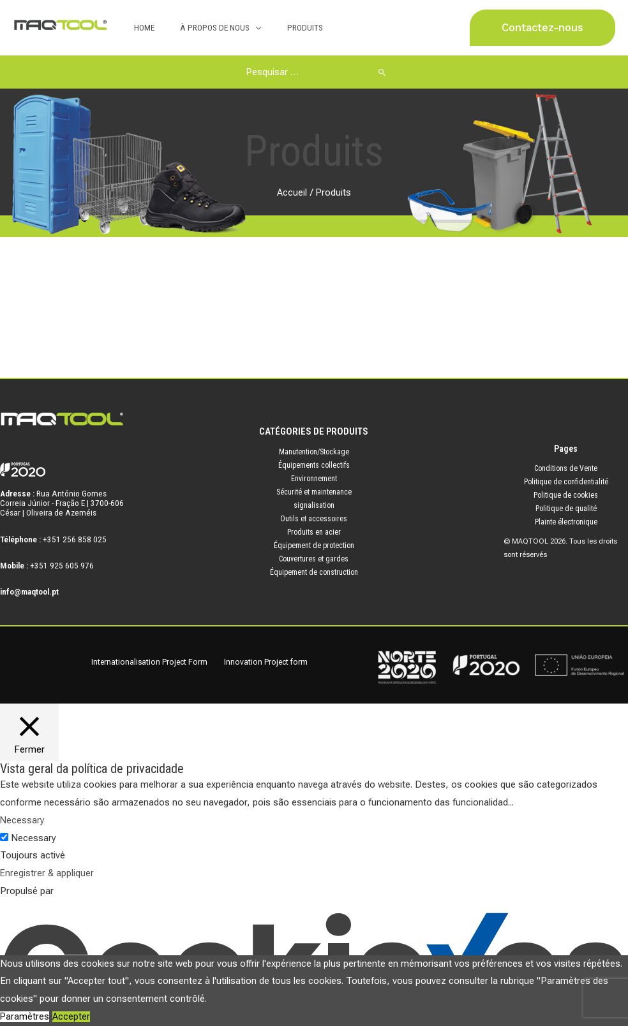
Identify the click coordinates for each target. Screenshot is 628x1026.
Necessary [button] (22, 820)
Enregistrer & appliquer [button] (47, 873)
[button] (542, 28)
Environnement (314, 478)
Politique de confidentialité (566, 481)
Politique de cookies (566, 495)
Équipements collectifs (314, 465)
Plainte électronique (566, 521)
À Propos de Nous (202, 27)
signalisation (314, 505)
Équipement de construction (314, 572)
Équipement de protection (314, 545)
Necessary (33, 838)
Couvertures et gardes (313, 558)
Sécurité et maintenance (314, 492)
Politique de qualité (566, 508)
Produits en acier (314, 532)
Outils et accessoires (313, 518)
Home (140, 27)
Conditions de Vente (565, 468)
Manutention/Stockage (314, 451)
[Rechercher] (372, 72)
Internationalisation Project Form (159, 662)
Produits (285, 27)
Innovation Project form (271, 662)
